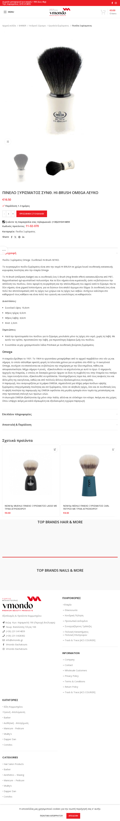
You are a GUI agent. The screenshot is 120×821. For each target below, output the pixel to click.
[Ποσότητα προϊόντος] (8, 214)
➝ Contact (67, 665)
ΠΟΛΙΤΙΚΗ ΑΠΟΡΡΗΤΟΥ (51, 815)
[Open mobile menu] (9, 12)
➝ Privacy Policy (70, 675)
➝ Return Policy (70, 686)
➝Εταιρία (66, 604)
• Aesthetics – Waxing (13, 774)
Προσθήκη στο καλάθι (32, 213)
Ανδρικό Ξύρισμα (37, 25)
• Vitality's (7, 733)
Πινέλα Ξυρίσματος (82, 25)
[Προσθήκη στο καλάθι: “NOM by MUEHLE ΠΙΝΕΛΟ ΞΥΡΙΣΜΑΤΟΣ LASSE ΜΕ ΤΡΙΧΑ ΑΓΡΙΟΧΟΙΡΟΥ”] (55, 449)
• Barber (6, 717)
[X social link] (15, 237)
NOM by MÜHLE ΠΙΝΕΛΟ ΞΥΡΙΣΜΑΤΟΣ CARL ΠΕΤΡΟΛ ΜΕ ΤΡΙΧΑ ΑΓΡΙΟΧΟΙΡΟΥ (86, 507)
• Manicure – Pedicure (13, 780)
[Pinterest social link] (19, 237)
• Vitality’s (7, 785)
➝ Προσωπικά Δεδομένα (75, 620)
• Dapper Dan (9, 739)
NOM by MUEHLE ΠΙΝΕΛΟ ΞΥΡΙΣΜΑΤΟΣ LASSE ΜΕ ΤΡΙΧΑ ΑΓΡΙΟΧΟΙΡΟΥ (29, 507)
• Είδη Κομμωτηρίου (12, 706)
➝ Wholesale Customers (74, 670)
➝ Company (68, 659)
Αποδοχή (73, 815)
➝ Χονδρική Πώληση (72, 615)
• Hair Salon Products (13, 764)
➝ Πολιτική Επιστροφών (74, 634)
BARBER (23, 25)
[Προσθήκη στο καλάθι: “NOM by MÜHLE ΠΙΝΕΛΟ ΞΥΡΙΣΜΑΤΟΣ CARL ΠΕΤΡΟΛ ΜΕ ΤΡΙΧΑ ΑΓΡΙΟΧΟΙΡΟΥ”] (113, 449)
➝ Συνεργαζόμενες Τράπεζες (77, 626)
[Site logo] (60, 11)
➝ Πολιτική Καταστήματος (75, 631)
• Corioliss (7, 744)
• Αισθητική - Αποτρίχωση (15, 723)
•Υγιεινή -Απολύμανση (13, 712)
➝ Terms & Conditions (73, 681)
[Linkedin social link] (23, 237)
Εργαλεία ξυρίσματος (59, 25)
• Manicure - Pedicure (13, 728)
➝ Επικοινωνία (69, 610)
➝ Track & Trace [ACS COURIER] (78, 640)
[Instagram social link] (116, 3)
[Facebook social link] (112, 3)
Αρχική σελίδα (9, 25)
